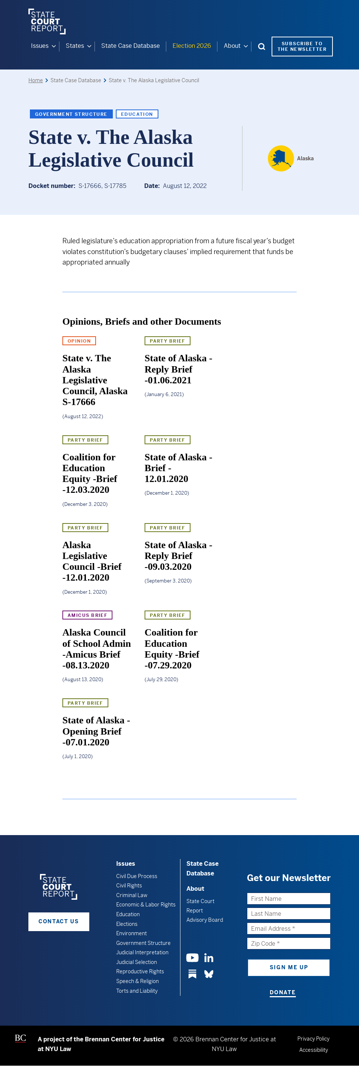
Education (137, 114)
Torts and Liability (137, 990)
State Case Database (130, 46)
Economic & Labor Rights (146, 904)
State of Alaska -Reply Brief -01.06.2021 (178, 369)
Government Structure (71, 114)
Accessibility (313, 1050)
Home (35, 80)
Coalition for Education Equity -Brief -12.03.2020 (89, 473)
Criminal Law (131, 895)
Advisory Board (204, 919)
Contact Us (58, 921)
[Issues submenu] (54, 46)
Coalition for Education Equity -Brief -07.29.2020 (172, 649)
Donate (282, 992)
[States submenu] (89, 46)
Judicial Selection (136, 962)
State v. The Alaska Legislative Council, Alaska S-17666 (95, 380)
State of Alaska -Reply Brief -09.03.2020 (178, 555)
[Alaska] (291, 158)
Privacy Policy (313, 1038)
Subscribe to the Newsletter (302, 46)
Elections (126, 923)
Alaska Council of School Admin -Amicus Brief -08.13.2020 (96, 649)
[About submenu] (246, 46)
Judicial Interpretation (142, 952)
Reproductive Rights (140, 971)
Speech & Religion (137, 981)
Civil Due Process (136, 875)
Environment (131, 933)
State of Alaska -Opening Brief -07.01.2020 (96, 731)
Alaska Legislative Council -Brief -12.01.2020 (91, 561)
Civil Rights (129, 885)
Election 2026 (192, 46)
